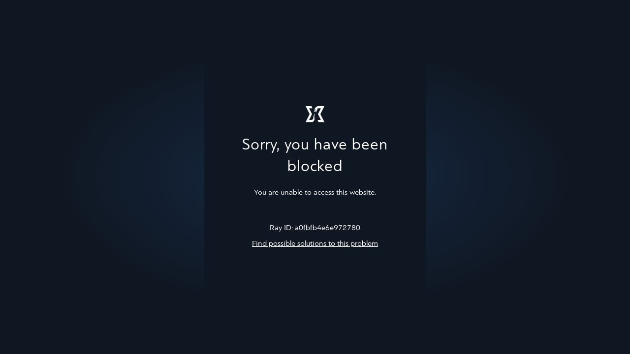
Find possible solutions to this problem (315, 244)
